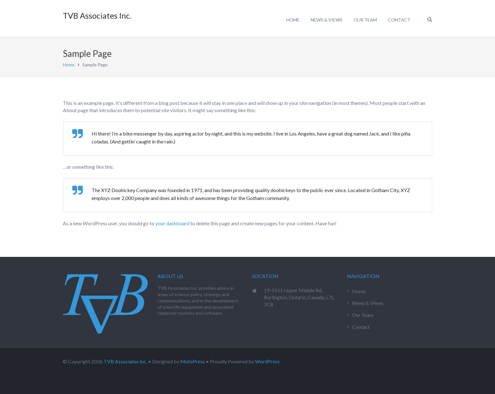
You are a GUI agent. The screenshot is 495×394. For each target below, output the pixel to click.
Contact (361, 327)
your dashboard (172, 223)
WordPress (267, 361)
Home (69, 64)
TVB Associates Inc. (125, 361)
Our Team (362, 315)
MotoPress (192, 361)
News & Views (367, 303)
